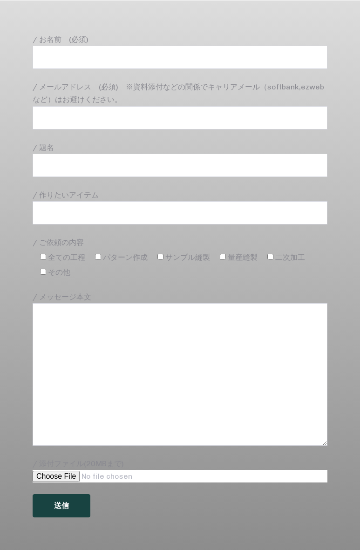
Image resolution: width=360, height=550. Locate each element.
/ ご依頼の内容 (58, 242)
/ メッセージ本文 (180, 369)
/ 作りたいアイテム (180, 207)
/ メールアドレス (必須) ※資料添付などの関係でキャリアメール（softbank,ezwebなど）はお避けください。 (180, 105)
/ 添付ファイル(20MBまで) (180, 470)
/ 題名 (180, 160)
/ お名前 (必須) (180, 52)
